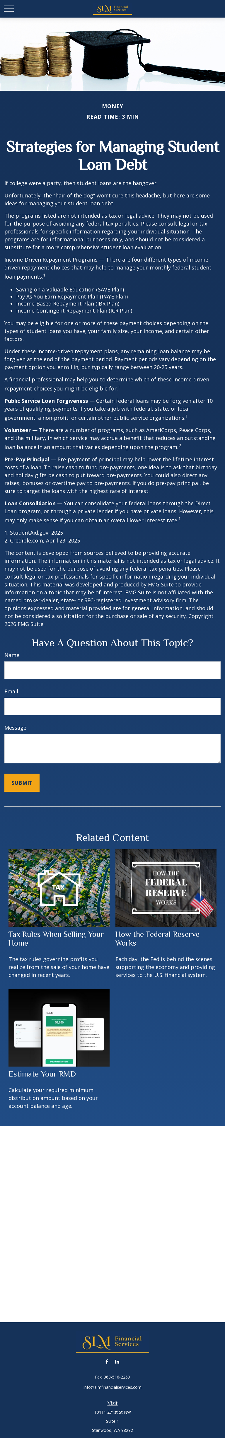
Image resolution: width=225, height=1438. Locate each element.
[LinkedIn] (117, 1361)
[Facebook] (107, 1361)
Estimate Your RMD (42, 1073)
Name (11, 655)
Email (11, 691)
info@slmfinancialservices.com (112, 1387)
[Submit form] (22, 783)
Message (15, 727)
